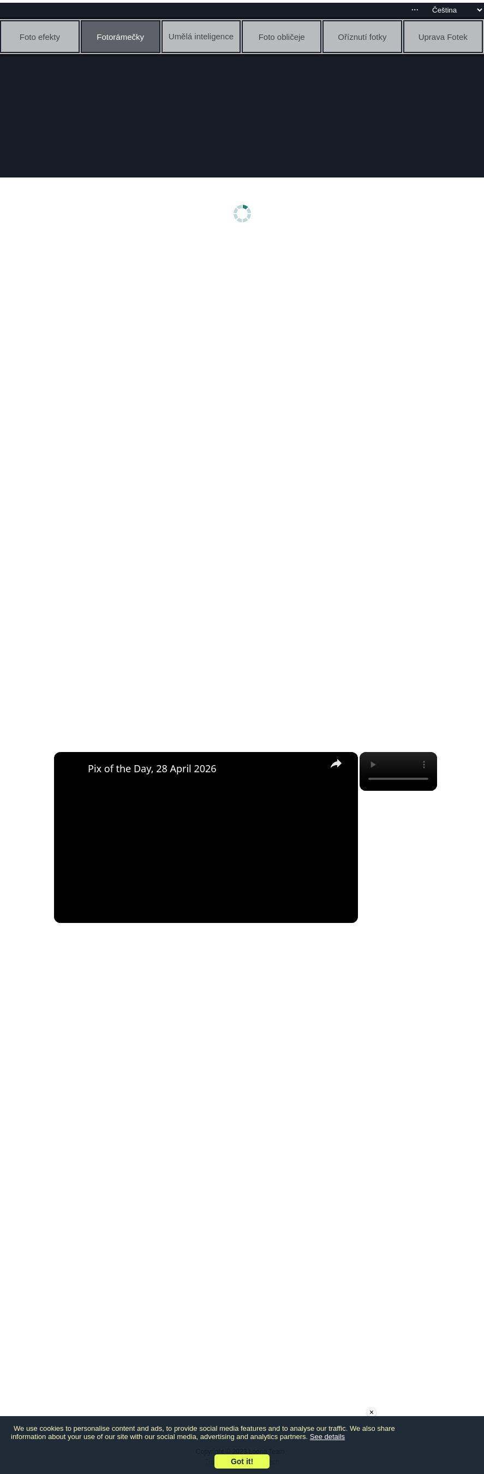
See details (327, 1436)
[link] (71, 769)
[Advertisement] (244, 326)
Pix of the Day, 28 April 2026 (152, 768)
